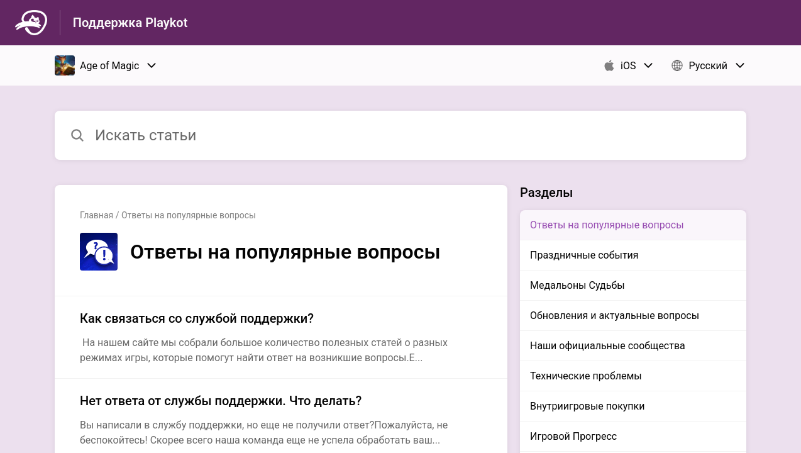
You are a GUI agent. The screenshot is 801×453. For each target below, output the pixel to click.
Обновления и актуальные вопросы (614, 316)
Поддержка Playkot (130, 22)
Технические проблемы (586, 376)
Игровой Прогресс (573, 436)
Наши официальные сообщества (607, 346)
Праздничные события (584, 255)
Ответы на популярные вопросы (607, 225)
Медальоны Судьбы (577, 285)
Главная (96, 215)
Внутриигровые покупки (587, 406)
